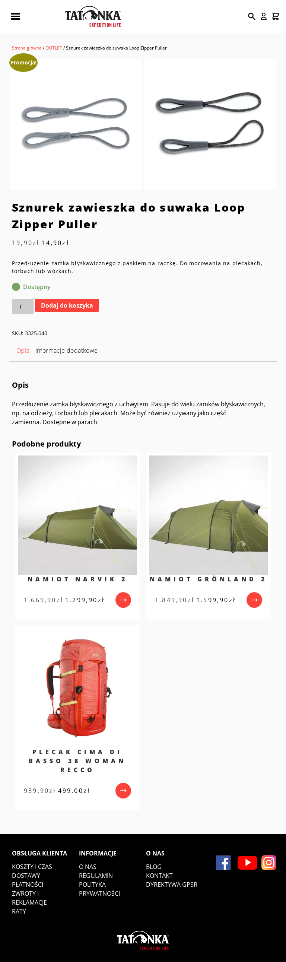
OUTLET (53, 48)
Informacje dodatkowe (66, 350)
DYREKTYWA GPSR (171, 884)
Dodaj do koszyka (67, 305)
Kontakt (159, 875)
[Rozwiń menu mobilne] (15, 16)
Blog (154, 867)
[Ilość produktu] (23, 306)
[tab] (22, 350)
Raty (19, 911)
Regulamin (96, 875)
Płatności (27, 884)
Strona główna (27, 48)
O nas (87, 867)
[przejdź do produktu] (123, 600)
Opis (22, 350)
